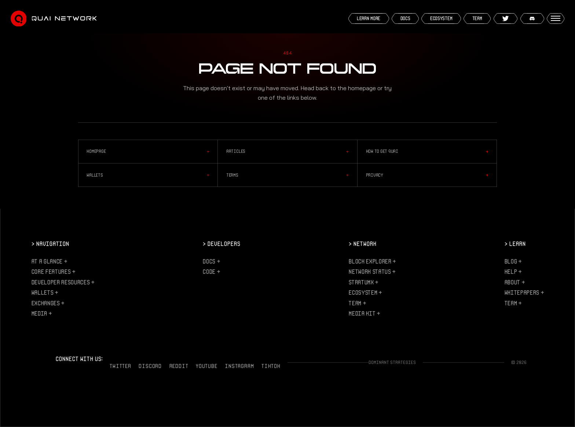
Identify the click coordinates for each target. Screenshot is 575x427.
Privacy (427, 175)
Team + (357, 303)
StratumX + (363, 282)
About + (514, 282)
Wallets (148, 175)
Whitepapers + (524, 292)
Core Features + (53, 271)
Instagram (239, 365)
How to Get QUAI (427, 151)
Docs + (211, 261)
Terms (287, 175)
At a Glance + (49, 261)
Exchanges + (48, 303)
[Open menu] (555, 18)
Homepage (148, 151)
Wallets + (44, 292)
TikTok (271, 365)
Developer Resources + (63, 282)
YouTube (206, 365)
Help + (513, 271)
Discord (150, 365)
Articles (287, 151)
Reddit (178, 365)
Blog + (513, 261)
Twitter (120, 365)
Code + (211, 271)
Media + (41, 313)
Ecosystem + (365, 292)
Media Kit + (364, 313)
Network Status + (372, 271)
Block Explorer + (372, 261)
